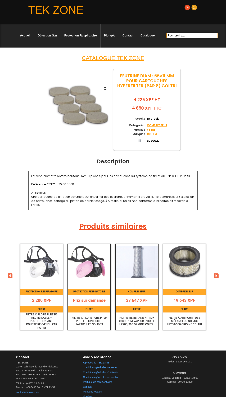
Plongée (109, 35)
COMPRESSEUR (157, 125)
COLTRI (152, 134)
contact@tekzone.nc (27, 393)
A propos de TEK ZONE (96, 363)
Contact (128, 35)
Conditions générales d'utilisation (101, 373)
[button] (105, 89)
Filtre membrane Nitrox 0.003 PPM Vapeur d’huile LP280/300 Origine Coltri (137, 321)
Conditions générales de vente (100, 368)
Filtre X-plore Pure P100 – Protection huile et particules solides (89, 321)
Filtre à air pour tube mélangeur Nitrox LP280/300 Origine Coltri (184, 321)
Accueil (25, 35)
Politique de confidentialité (97, 383)
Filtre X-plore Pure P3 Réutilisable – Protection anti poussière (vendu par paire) (41, 321)
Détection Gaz (47, 35)
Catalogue (148, 35)
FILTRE (151, 130)
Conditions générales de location (101, 378)
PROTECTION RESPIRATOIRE (41, 292)
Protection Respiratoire (80, 35)
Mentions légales (92, 392)
